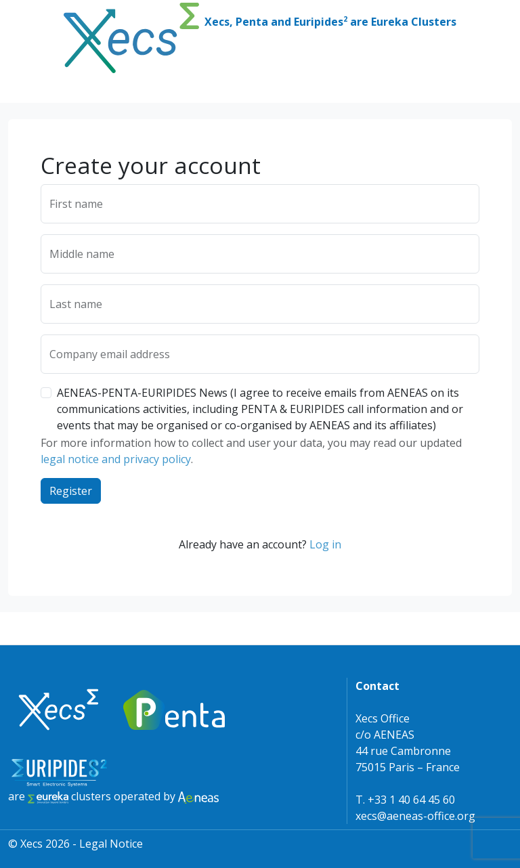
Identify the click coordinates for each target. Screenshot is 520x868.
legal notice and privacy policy (116, 459)
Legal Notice (111, 843)
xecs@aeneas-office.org (415, 815)
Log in (325, 544)
